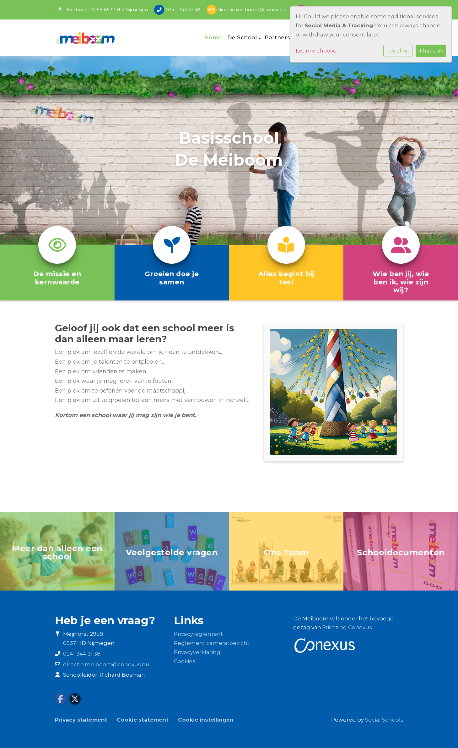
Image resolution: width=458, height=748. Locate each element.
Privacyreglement (198, 634)
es (192, 661)
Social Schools (384, 720)
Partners (278, 37)
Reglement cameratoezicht (212, 643)
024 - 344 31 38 (183, 10)
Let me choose (316, 50)
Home (213, 37)
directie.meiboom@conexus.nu (254, 10)
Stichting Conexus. (347, 627)
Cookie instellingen (206, 720)
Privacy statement (81, 720)
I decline (398, 50)
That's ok (431, 50)
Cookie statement (143, 720)
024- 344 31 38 (81, 654)
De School (243, 37)
